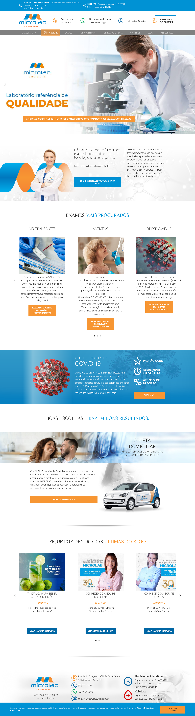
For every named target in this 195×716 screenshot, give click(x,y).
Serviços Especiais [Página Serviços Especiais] (88, 33)
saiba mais (149, 395)
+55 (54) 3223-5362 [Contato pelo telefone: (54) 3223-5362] (136, 20)
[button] (5, 84)
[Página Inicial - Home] (32, 20)
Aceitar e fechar (173, 709)
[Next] (180, 280)
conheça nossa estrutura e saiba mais (97, 183)
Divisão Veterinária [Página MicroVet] (113, 33)
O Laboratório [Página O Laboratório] (29, 33)
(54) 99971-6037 (85, 691)
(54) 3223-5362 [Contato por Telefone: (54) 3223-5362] (85, 684)
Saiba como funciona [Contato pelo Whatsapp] (64, 498)
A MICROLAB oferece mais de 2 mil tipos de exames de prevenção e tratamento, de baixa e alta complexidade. (82, 119)
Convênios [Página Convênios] (136, 33)
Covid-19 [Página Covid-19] (50, 32)
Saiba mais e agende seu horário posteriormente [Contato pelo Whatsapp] (42, 310)
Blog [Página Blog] (150, 33)
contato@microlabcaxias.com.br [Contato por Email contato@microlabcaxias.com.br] (93, 698)
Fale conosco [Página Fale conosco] (166, 33)
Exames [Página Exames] (69, 33)
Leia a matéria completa (42, 630)
